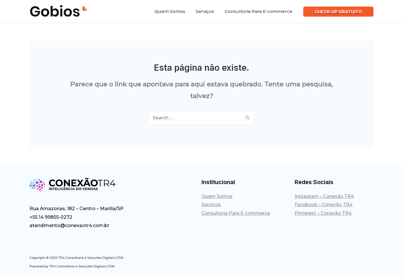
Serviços (211, 205)
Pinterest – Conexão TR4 (324, 213)
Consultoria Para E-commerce (237, 213)
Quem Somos (218, 196)
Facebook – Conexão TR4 (325, 205)
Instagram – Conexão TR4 (325, 196)
